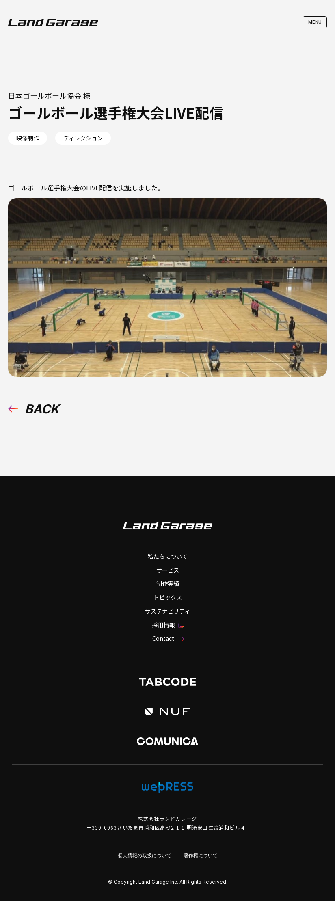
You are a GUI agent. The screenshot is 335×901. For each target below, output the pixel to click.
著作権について (201, 855)
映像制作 (27, 138)
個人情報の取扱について (144, 855)
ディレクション (83, 138)
